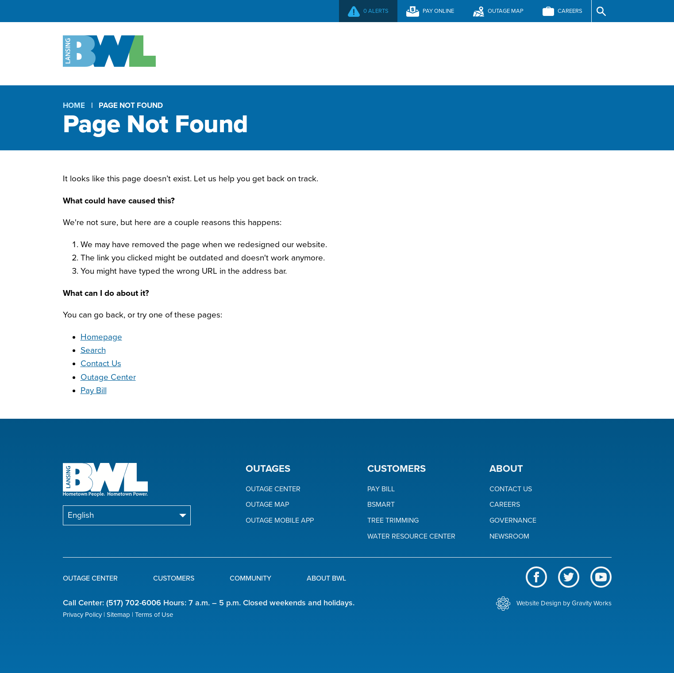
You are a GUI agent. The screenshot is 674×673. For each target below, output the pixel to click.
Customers (337, 52)
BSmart (381, 505)
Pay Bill (94, 390)
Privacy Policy (82, 615)
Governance (512, 520)
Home (74, 105)
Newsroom (509, 536)
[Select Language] (127, 515)
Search (93, 350)
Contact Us (101, 363)
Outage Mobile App (280, 520)
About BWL (531, 52)
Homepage (101, 337)
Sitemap (118, 615)
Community (433, 52)
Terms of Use (154, 615)
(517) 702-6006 (133, 603)
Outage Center (230, 52)
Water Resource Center (411, 536)
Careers (504, 505)
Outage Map (267, 505)
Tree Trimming (393, 520)
